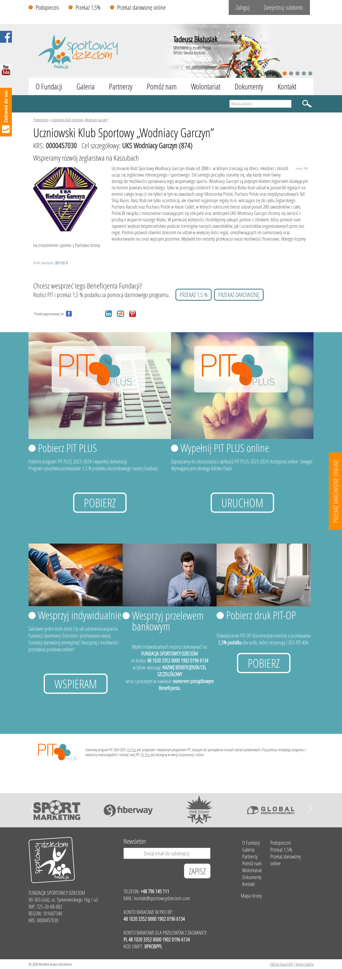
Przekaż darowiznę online (141, 7)
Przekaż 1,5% (88, 7)
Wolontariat (205, 86)
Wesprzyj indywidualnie (80, 615)
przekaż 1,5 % (194, 295)
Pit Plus (131, 749)
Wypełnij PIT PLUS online (224, 448)
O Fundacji (49, 86)
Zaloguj (243, 7)
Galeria (85, 86)
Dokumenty (249, 86)
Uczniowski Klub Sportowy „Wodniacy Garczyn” (79, 119)
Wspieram (75, 683)
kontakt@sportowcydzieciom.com (162, 898)
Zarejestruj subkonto (283, 7)
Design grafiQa (305, 964)
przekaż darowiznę (239, 295)
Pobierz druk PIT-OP (261, 615)
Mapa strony (251, 895)
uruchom (242, 502)
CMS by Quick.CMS (281, 964)
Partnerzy (121, 86)
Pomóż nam (162, 86)
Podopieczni (47, 7)
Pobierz (100, 502)
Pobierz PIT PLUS (67, 448)
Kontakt (287, 86)
